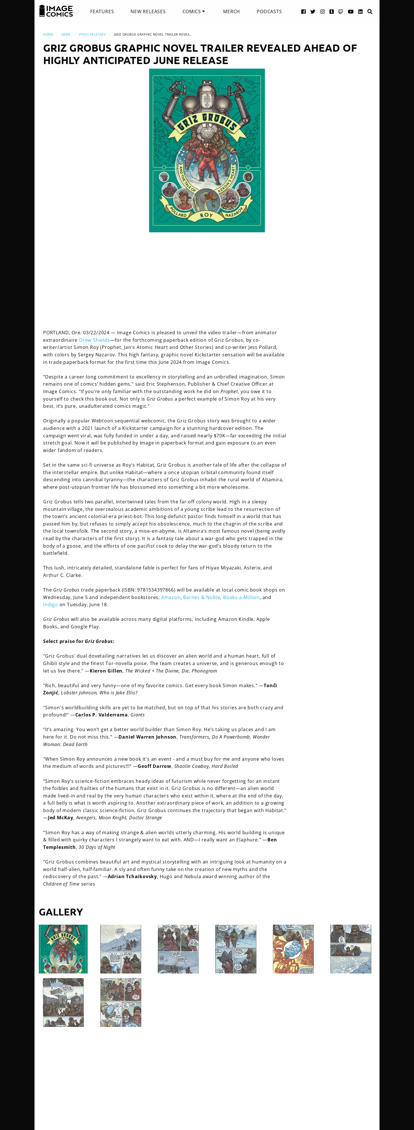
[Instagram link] (322, 11)
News (66, 34)
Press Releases (92, 34)
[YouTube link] (351, 11)
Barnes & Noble (201, 597)
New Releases (148, 11)
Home (48, 34)
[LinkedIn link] (360, 11)
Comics (192, 11)
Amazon (171, 597)
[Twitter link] (313, 11)
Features (102, 11)
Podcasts (269, 11)
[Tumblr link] (331, 11)
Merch (231, 11)
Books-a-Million (241, 597)
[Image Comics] (56, 11)
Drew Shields (94, 340)
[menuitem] (102, 11)
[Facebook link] (303, 11)
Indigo (50, 604)
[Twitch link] (341, 11)
